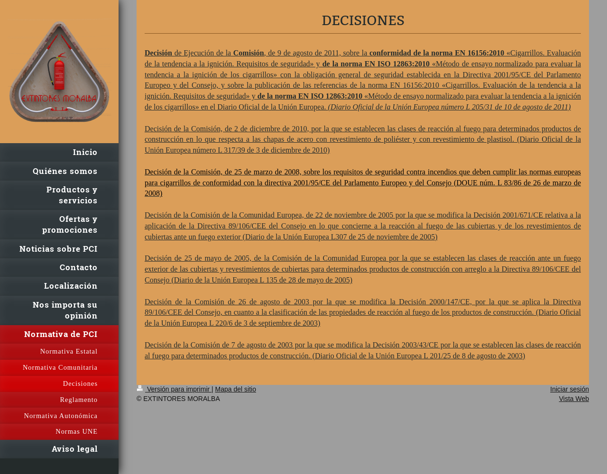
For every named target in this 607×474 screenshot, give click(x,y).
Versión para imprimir (174, 389)
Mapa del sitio (235, 389)
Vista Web (574, 398)
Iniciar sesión (569, 389)
